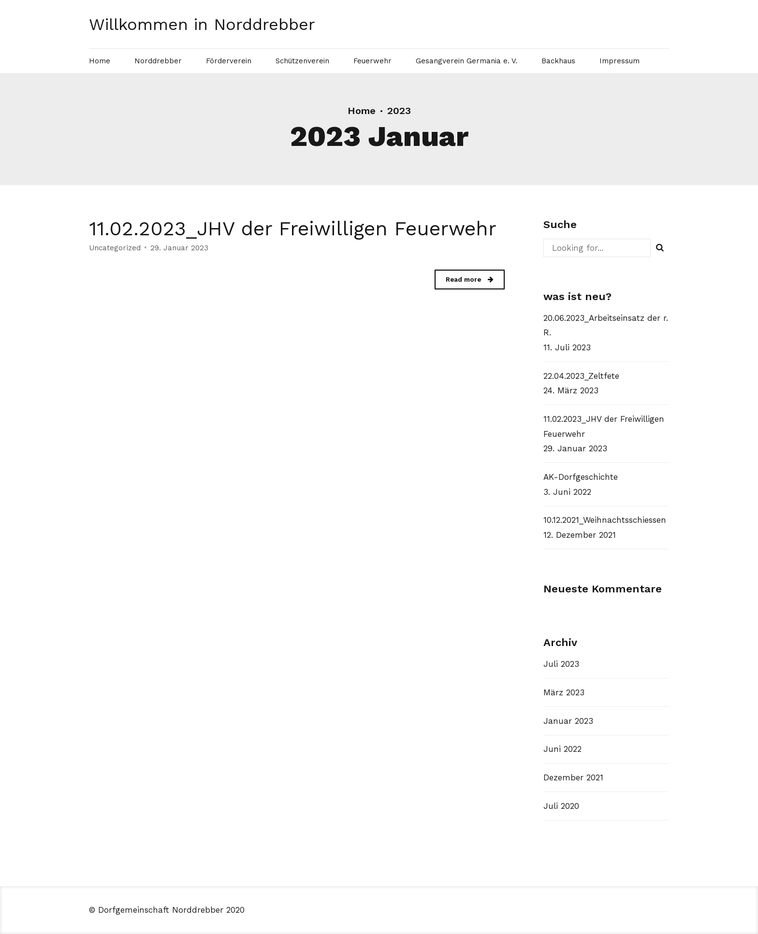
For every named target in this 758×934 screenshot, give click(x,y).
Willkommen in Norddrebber (202, 24)
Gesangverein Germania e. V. (466, 61)
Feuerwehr (372, 61)
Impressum (619, 61)
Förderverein (228, 61)
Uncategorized (115, 248)
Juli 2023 (561, 664)
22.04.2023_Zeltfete (581, 376)
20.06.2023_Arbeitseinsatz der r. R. (605, 325)
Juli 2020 (561, 806)
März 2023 (563, 692)
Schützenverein (302, 61)
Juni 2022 (562, 749)
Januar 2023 (568, 721)
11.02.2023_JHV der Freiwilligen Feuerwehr (292, 228)
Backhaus (558, 61)
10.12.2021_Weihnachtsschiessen (604, 520)
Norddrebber (158, 61)
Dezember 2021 (573, 777)
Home (99, 61)
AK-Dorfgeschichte (580, 477)
